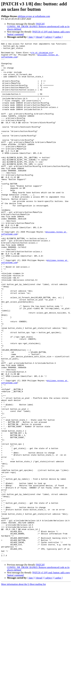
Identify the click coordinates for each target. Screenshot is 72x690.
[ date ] (31, 37)
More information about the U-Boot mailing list (23, 687)
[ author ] (58, 37)
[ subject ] (48, 37)
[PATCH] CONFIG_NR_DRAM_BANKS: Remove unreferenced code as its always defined (38, 26)
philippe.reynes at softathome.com (34, 16)
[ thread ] (39, 37)
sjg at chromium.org (41, 54)
